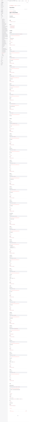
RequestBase (19, 5)
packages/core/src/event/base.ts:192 (15, 303)
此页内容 (27, 2)
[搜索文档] (11, 0)
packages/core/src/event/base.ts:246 (15, 388)
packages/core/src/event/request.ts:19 (15, 114)
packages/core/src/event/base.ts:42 (15, 59)
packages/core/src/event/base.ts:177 (15, 259)
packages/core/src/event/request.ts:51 (15, 151)
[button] (4, 2)
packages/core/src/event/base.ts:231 (15, 217)
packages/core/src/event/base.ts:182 (15, 343)
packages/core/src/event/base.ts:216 (15, 191)
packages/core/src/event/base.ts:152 (15, 290)
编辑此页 (11, 408)
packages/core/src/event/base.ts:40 (15, 68)
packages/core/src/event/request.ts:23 (15, 35)
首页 (10, 5)
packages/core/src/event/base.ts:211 (15, 244)
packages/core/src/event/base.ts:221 (15, 204)
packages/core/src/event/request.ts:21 (15, 52)
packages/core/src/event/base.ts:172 (15, 164)
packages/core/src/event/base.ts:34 (15, 105)
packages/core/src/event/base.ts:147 (15, 356)
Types (15, 5)
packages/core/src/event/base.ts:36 (15, 77)
